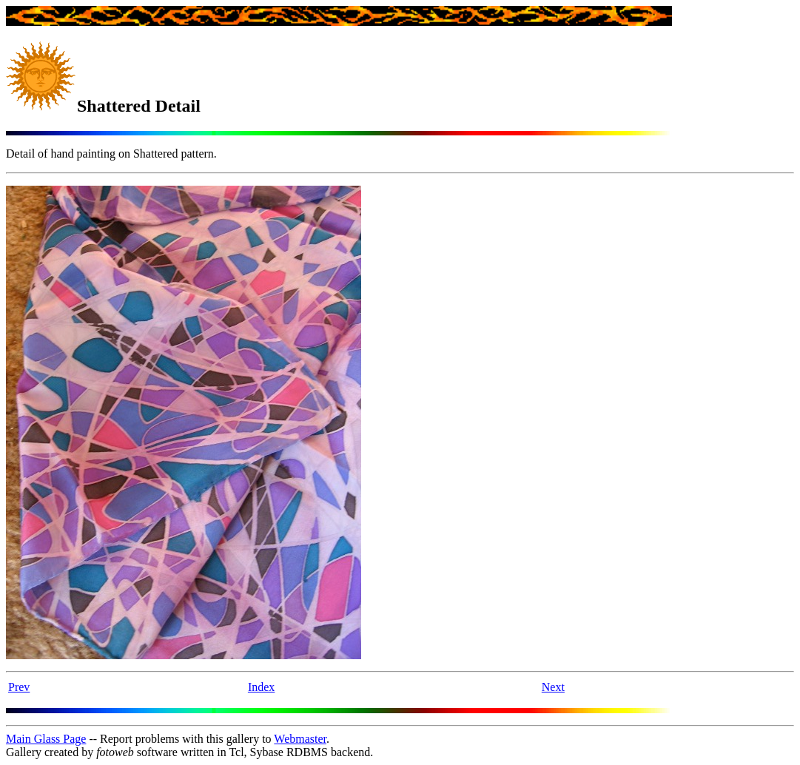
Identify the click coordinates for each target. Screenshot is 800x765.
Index (261, 687)
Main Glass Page (46, 738)
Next (553, 687)
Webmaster (300, 738)
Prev (19, 687)
